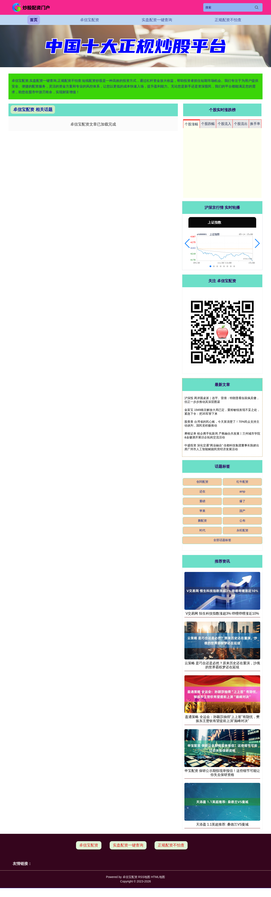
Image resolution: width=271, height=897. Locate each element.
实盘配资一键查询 (157, 20)
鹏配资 (202, 520)
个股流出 (240, 124)
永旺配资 (242, 530)
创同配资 (202, 481)
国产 (242, 511)
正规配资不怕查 (228, 20)
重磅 (202, 501)
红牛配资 (242, 481)
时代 (202, 530)
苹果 (202, 511)
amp (242, 491)
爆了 (242, 501)
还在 (202, 491)
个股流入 (224, 124)
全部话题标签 (222, 540)
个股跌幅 (208, 124)
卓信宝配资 (89, 20)
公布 (242, 520)
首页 (33, 20)
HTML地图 (158, 877)
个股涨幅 (191, 124)
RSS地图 (144, 877)
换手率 (255, 124)
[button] (187, 243)
